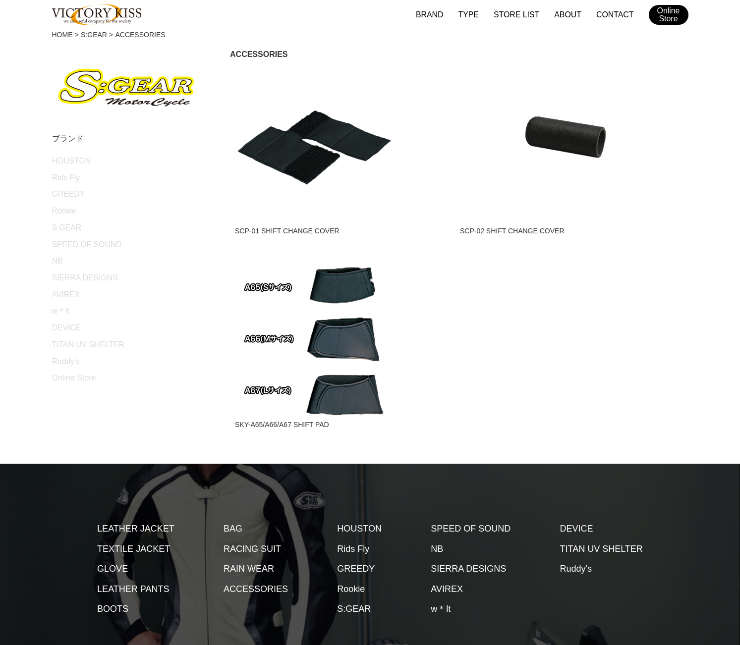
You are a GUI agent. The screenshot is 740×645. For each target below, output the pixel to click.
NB (56, 254)
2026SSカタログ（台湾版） (563, 563)
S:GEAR (94, 35)
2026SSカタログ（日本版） (460, 563)
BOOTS (112, 524)
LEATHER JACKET (135, 444)
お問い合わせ (379, 563)
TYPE (475, 14)
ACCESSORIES (256, 504)
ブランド (184, 563)
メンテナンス (278, 563)
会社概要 (329, 563)
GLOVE (112, 484)
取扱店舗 (228, 563)
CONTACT (615, 14)
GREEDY (66, 191)
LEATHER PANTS (133, 504)
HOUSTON (69, 160)
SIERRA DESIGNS (81, 269)
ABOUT (570, 14)
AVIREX (64, 285)
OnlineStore (668, 14)
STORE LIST (521, 14)
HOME (62, 35)
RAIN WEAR (249, 484)
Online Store (74, 364)
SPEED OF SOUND (83, 238)
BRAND (437, 14)
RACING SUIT (252, 464)
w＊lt (59, 301)
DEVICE (65, 316)
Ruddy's (64, 347)
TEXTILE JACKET (133, 464)
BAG (233, 444)
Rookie (63, 207)
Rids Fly (64, 176)
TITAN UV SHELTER (84, 332)
